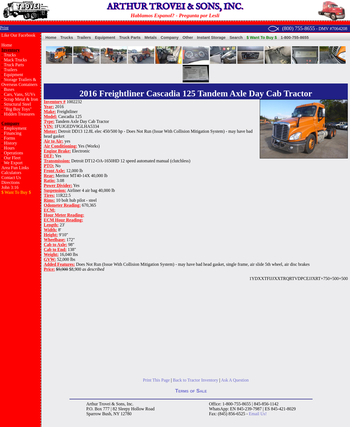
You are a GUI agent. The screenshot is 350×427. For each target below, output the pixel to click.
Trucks (10, 55)
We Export (13, 162)
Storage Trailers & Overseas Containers (19, 82)
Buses (9, 89)
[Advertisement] (20, 286)
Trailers (10, 69)
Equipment (13, 74)
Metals (150, 37)
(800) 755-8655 (298, 28)
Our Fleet (12, 157)
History (10, 143)
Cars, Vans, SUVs (19, 94)
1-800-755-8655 (295, 37)
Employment (15, 128)
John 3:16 (10, 187)
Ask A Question (235, 380)
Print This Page (156, 380)
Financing (12, 133)
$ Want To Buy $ (262, 37)
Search (236, 37)
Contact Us (11, 177)
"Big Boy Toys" (17, 109)
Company (170, 37)
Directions (10, 182)
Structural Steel (17, 104)
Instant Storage (211, 37)
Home (6, 45)
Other (188, 37)
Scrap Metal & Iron (21, 99)
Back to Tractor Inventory (195, 380)
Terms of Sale (191, 391)
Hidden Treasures (19, 114)
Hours (9, 148)
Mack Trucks (15, 59)
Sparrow (93, 413)
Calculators (11, 172)
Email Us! (258, 413)
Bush (106, 413)
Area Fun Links (15, 167)
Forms (9, 138)
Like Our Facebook (18, 35)
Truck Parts (14, 64)
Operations (13, 153)
